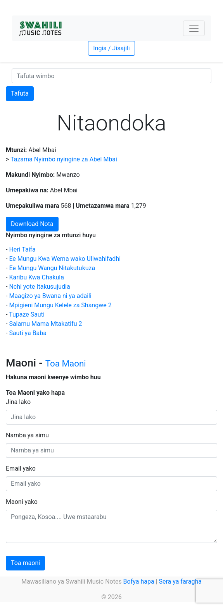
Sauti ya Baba (28, 333)
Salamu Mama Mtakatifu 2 (45, 323)
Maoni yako (22, 501)
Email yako (21, 468)
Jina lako (18, 402)
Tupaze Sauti (27, 314)
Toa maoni (25, 563)
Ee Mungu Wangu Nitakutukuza (52, 268)
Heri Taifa (22, 249)
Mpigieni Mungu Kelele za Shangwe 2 (60, 305)
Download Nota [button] (32, 224)
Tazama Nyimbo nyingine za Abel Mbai (63, 159)
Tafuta (20, 93)
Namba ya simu (27, 435)
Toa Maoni (65, 363)
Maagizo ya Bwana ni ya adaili (50, 296)
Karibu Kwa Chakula (36, 277)
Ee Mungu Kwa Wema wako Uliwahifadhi (65, 258)
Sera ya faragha (180, 581)
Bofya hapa (138, 581)
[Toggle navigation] (194, 28)
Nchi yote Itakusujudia (39, 286)
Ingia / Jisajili (111, 48)
